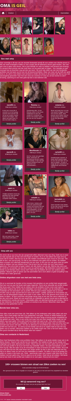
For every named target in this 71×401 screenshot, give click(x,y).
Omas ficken (4, 393)
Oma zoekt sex (5, 395)
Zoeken (11, 13)
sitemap (8, 399)
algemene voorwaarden (16, 399)
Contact (30, 399)
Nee (45, 388)
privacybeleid (24, 399)
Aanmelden (65, 13)
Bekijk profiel (11, 124)
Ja (21, 388)
